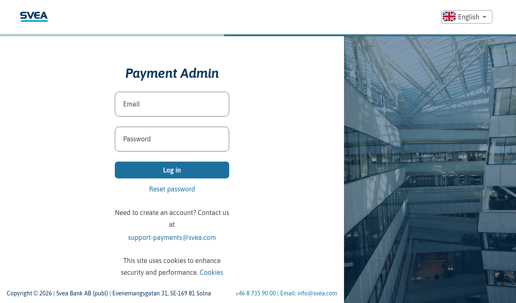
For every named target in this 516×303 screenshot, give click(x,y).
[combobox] (466, 17)
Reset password (172, 189)
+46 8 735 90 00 (256, 293)
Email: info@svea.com (308, 293)
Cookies (211, 272)
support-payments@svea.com (172, 237)
